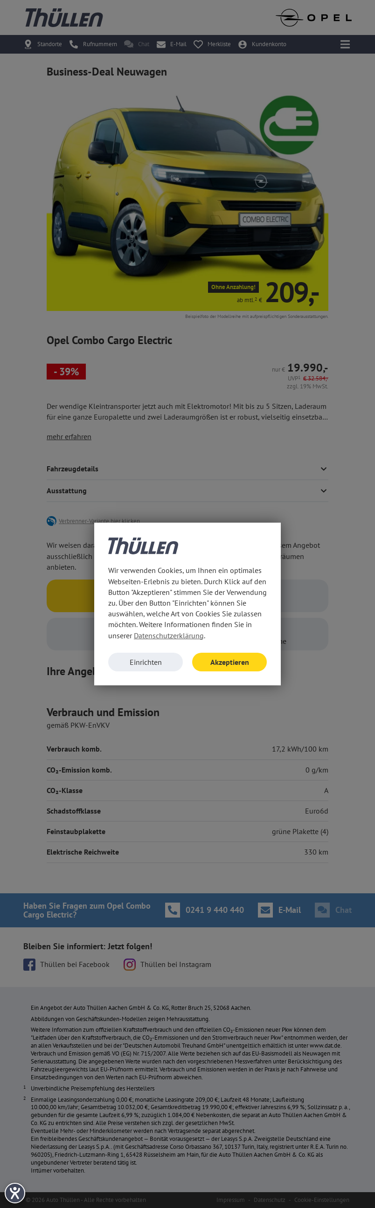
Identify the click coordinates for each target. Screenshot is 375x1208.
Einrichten (146, 662)
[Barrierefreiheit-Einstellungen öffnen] (15, 1193)
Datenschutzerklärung (169, 635)
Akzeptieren (229, 662)
